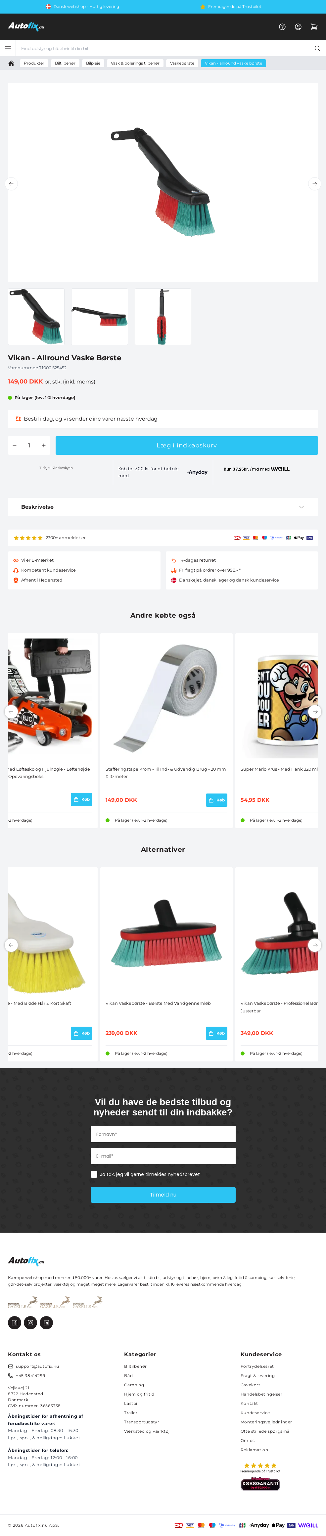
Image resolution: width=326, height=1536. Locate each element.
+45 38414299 (30, 1375)
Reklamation (254, 1449)
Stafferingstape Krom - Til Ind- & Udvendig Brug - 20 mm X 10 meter (166, 773)
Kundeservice (255, 1412)
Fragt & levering (258, 1375)
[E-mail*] (163, 1156)
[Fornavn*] (163, 1134)
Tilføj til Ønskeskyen (56, 468)
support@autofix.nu (37, 1366)
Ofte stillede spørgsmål (266, 1431)
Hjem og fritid (139, 1394)
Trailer (130, 1412)
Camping (134, 1384)
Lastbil (131, 1403)
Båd (128, 1375)
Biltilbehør (135, 1366)
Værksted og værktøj (146, 1431)
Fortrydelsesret (257, 1366)
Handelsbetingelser (262, 1394)
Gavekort (250, 1384)
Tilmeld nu (163, 1195)
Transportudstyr (141, 1421)
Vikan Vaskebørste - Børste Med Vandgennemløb (158, 1003)
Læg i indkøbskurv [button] (187, 445)
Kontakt (249, 1403)
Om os (248, 1440)
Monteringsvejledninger (266, 1421)
